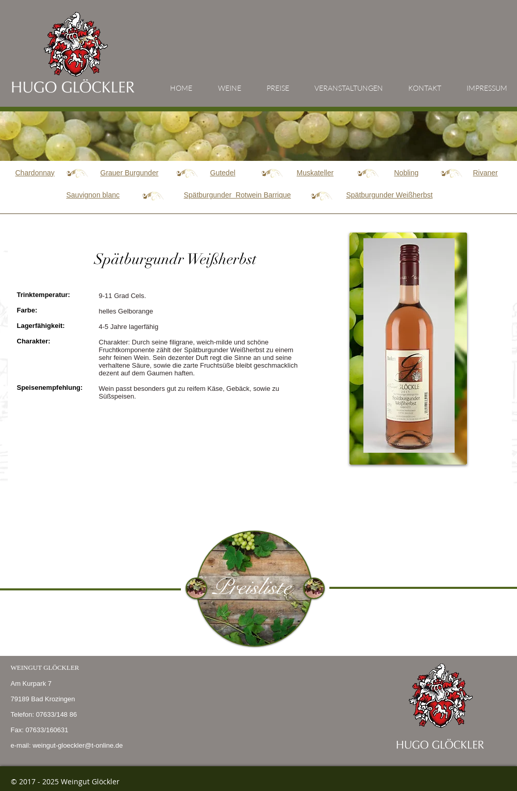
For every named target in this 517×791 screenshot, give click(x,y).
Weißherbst (389, 195)
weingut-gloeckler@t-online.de (77, 745)
